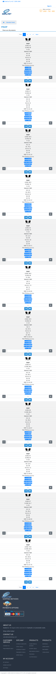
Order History (7, 665)
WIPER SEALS (19, 655)
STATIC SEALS (19, 646)
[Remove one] (4, 77)
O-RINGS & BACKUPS (21, 643)
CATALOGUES (45, 652)
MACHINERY (45, 649)
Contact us (6, 645)
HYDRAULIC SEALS (20, 649)
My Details (6, 662)
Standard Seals (10, 22)
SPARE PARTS (45, 646)
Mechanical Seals (34, 651)
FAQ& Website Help (8, 648)
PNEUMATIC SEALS (20, 652)
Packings (31, 654)
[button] (30, 80)
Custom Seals (33, 656)
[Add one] (50, 77)
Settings (5, 667)
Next (37, 34)
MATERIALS (45, 643)
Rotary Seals (33, 648)
